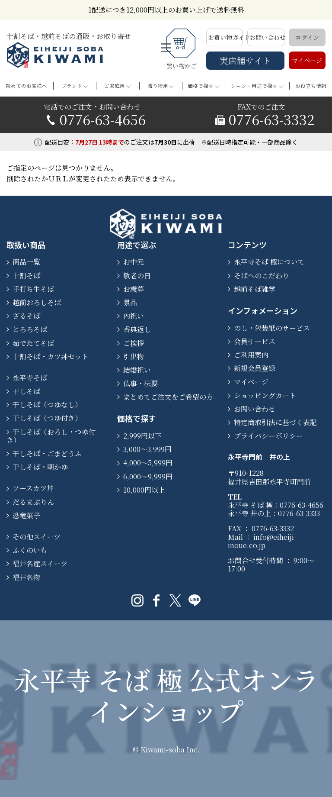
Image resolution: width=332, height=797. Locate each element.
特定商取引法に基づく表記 (275, 422)
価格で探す (201, 85)
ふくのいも (30, 550)
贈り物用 (157, 85)
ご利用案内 (251, 355)
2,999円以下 (142, 436)
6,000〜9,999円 (147, 476)
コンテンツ (247, 244)
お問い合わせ (266, 37)
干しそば (26, 391)
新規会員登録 (254, 368)
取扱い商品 (25, 244)
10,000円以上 (144, 490)
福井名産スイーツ (40, 563)
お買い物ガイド (225, 37)
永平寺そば (30, 378)
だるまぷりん (33, 502)
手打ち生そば (33, 289)
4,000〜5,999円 (147, 462)
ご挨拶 (133, 343)
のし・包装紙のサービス (272, 328)
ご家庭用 (114, 85)
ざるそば (26, 316)
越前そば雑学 (254, 289)
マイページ (307, 60)
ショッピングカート (265, 395)
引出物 (133, 356)
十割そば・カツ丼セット (51, 356)
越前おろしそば (37, 302)
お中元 (133, 262)
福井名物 (26, 577)
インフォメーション (262, 310)
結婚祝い (137, 370)
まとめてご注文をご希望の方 (168, 397)
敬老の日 (137, 275)
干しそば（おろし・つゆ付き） (51, 436)
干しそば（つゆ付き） (47, 418)
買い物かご (182, 50)
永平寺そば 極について (269, 262)
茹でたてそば (33, 343)
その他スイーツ (37, 536)
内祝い (133, 316)
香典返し (137, 329)
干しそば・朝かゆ (40, 467)
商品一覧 (26, 262)
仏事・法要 (140, 383)
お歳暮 (133, 289)
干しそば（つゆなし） (47, 404)
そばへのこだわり (261, 275)
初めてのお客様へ (26, 85)
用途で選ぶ (136, 244)
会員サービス (254, 341)
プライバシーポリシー (268, 436)
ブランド (71, 85)
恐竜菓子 (26, 515)
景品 (130, 302)
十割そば (26, 275)
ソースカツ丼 (33, 488)
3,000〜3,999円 (147, 449)
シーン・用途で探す (254, 85)
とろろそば (30, 329)
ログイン (307, 37)
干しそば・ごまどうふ (47, 453)
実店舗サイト (245, 60)
